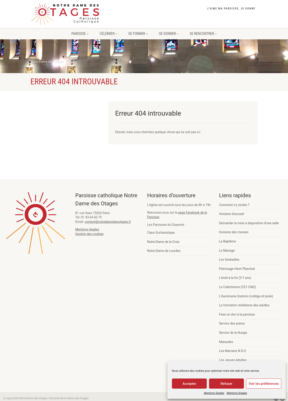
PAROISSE (79, 33)
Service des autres (232, 323)
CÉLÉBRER (108, 33)
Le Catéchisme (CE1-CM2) (237, 287)
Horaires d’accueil (231, 214)
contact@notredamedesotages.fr (108, 222)
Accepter (189, 384)
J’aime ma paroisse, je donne (231, 8)
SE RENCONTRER (203, 33)
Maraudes (226, 342)
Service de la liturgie (233, 332)
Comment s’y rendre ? (234, 205)
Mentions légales (214, 393)
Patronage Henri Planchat (237, 269)
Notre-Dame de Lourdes (163, 251)
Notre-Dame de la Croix (163, 242)
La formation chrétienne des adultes (244, 305)
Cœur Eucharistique (161, 232)
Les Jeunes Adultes (233, 360)
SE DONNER (169, 33)
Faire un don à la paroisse (237, 314)
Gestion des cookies (89, 234)
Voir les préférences (264, 384)
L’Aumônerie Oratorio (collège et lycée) (246, 296)
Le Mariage (227, 250)
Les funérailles (229, 259)
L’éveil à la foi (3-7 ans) (235, 278)
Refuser (226, 384)
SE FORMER (138, 33)
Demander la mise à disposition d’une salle (249, 223)
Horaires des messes (234, 232)
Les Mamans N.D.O (232, 351)
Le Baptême (227, 241)
